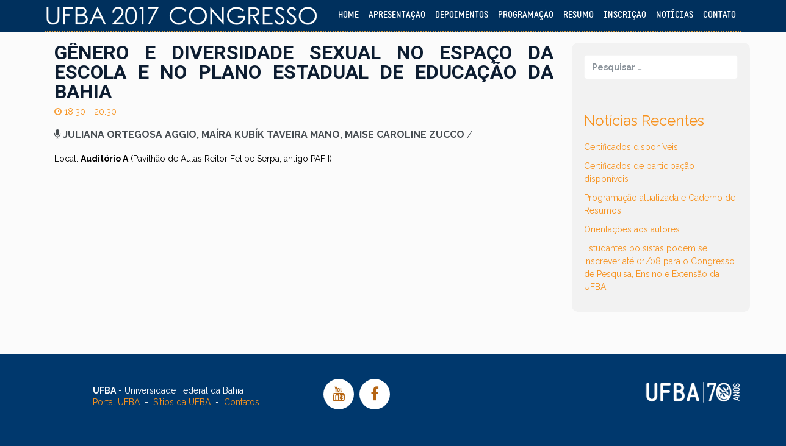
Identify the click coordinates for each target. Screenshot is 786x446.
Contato (719, 15)
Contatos (241, 402)
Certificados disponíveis (631, 147)
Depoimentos (461, 15)
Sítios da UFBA (182, 402)
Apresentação (397, 15)
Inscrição (625, 15)
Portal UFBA (116, 402)
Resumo (578, 15)
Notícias (674, 15)
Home (348, 15)
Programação (525, 15)
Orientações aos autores (632, 229)
